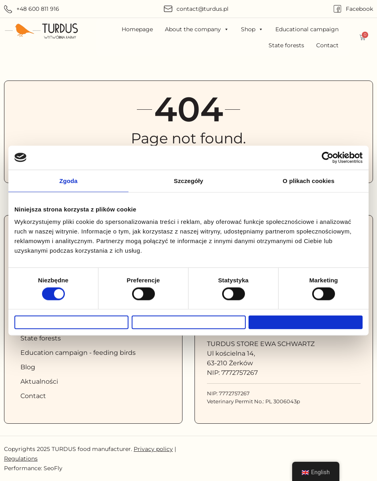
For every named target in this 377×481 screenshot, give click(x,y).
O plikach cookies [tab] (308, 176)
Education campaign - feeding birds (78, 352)
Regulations (21, 458)
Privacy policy (153, 449)
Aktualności (39, 381)
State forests (286, 45)
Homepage (137, 29)
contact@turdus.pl (202, 8)
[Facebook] (337, 8)
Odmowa (71, 322)
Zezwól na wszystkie (306, 322)
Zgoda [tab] (68, 176)
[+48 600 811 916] (8, 9)
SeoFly (53, 468)
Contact (327, 45)
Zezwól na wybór (188, 322)
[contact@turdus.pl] (168, 8)
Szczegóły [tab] (188, 176)
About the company (197, 29)
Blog (27, 367)
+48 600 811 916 (37, 8)
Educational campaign (307, 29)
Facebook (359, 8)
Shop (252, 29)
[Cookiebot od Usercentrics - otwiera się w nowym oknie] (328, 153)
